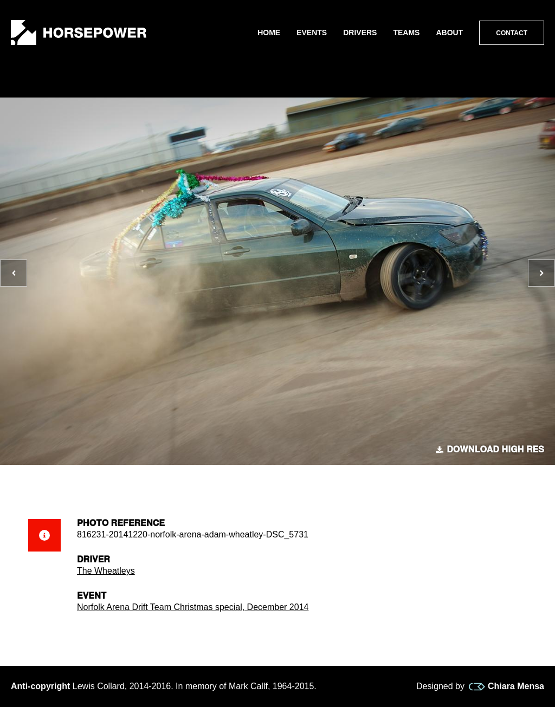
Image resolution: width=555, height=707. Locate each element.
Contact (511, 33)
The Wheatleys (106, 570)
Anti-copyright (40, 686)
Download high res (490, 449)
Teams (406, 32)
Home (268, 32)
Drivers (360, 32)
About (449, 32)
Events (311, 32)
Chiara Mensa (506, 686)
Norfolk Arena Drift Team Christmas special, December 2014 (192, 607)
